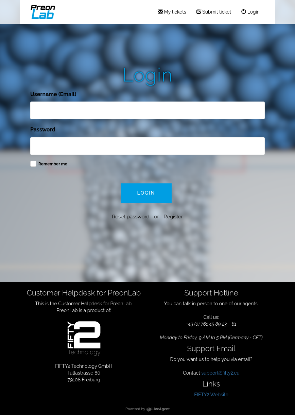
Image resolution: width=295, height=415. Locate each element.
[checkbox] (33, 164)
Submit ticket (213, 12)
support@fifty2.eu (221, 373)
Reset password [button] (131, 217)
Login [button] (146, 193)
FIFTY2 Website (211, 394)
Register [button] (173, 217)
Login (250, 12)
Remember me (52, 164)
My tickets (172, 12)
